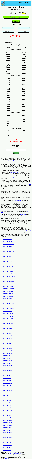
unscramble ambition (8, 266)
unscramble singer (7, 392)
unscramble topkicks (7, 330)
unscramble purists (7, 311)
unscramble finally (7, 417)
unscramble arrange (7, 360)
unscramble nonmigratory (9, 273)
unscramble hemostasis (8, 323)
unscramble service (7, 355)
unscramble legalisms (8, 298)
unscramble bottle (7, 378)
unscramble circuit (7, 388)
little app (13, 177)
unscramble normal (7, 353)
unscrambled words (14, 172)
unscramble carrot (7, 430)
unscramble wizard (7, 345)
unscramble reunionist (8, 318)
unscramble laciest (7, 328)
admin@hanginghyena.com (16, 453)
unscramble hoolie (7, 239)
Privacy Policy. (7, 458)
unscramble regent (7, 350)
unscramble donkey (7, 407)
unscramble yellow (7, 425)
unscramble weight (7, 383)
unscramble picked (7, 402)
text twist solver (20, 160)
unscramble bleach (7, 358)
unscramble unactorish (8, 283)
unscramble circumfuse (8, 288)
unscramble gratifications (9, 276)
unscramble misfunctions (8, 251)
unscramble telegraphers (8, 268)
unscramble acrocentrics (8, 281)
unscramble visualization (8, 271)
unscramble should (7, 385)
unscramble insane (7, 343)
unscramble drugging (8, 316)
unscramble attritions (8, 293)
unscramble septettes (8, 313)
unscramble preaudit (7, 241)
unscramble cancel (7, 363)
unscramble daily (7, 400)
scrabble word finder (11, 160)
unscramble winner (7, 397)
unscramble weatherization (9, 249)
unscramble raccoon (7, 348)
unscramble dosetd (7, 422)
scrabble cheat (27, 230)
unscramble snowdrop (8, 286)
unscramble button (7, 365)
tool (30, 184)
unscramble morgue (7, 432)
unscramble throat (7, 447)
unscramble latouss (7, 380)
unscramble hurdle (7, 338)
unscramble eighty (7, 445)
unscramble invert (7, 440)
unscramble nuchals (7, 301)
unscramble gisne (7, 450)
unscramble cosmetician (8, 254)
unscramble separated (8, 258)
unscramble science (7, 373)
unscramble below (7, 415)
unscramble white (7, 368)
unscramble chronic (7, 410)
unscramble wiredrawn (8, 325)
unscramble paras (7, 278)
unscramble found (7, 375)
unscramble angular (7, 370)
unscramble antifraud (8, 296)
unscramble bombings (8, 335)
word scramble (18, 200)
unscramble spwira (7, 405)
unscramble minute (7, 420)
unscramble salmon (7, 427)
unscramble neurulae (8, 291)
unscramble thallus (7, 246)
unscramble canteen (7, 442)
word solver (23, 214)
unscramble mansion (8, 412)
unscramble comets (7, 437)
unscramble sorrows (7, 261)
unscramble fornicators (8, 303)
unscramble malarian (8, 306)
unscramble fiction (7, 395)
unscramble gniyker (7, 435)
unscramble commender (8, 308)
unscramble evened (7, 263)
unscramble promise (7, 390)
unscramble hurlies (7, 333)
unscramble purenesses (8, 244)
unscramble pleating (7, 256)
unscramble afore (7, 321)
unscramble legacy (7, 340)
